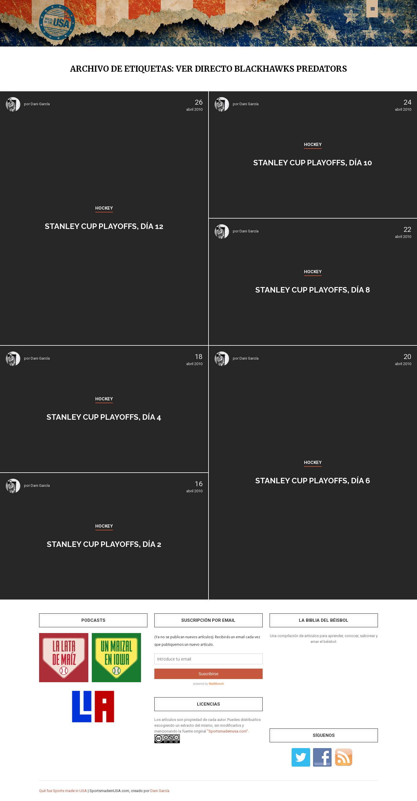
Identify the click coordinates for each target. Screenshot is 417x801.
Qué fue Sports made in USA (63, 791)
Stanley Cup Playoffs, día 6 (313, 479)
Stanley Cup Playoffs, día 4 (104, 415)
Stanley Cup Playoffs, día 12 (104, 225)
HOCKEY (104, 208)
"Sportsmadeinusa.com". (228, 731)
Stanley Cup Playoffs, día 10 (313, 161)
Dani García (40, 104)
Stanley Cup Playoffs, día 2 (103, 543)
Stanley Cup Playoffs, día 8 (313, 288)
